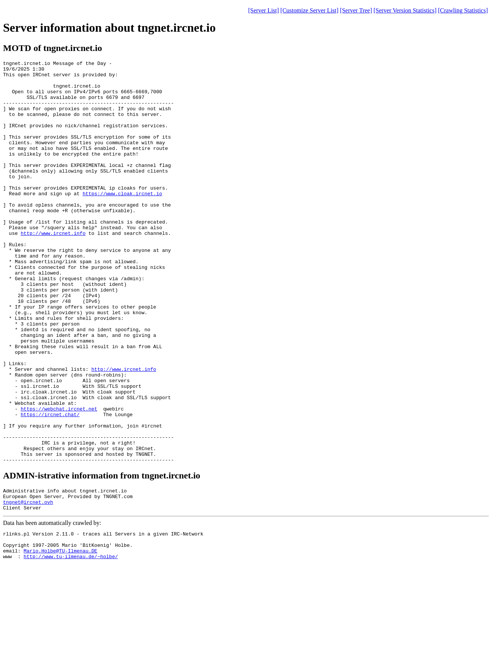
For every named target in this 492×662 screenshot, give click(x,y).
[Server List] (263, 10)
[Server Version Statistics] (404, 10)
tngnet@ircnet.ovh (28, 585)
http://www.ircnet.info (53, 268)
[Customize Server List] (310, 10)
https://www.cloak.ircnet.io (122, 220)
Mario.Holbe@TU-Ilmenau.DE (60, 640)
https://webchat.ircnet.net (59, 478)
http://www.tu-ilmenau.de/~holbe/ (71, 646)
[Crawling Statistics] (463, 10)
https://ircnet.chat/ (50, 485)
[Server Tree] (356, 10)
